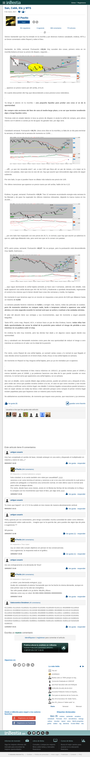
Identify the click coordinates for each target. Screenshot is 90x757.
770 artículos (71, 28)
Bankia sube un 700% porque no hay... (64, 678)
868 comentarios (56, 28)
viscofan (56, 721)
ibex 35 (54, 716)
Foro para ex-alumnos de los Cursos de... (65, 695)
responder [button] (81, 463)
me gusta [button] (10, 403)
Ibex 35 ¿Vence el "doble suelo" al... (63, 702)
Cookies (29, 754)
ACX (65, 719)
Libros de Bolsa (45, 740)
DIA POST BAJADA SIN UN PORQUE (64, 685)
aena (69, 721)
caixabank (51, 719)
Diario (53, 706)
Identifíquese (30, 638)
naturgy (81, 719)
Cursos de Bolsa (73, 740)
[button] (23, 22)
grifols (49, 723)
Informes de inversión (17, 740)
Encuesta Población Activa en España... (65, 692)
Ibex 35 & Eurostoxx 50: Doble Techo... (64, 699)
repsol (63, 721)
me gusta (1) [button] (69, 534)
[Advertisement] (42, 432)
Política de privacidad (42, 754)
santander (69, 716)
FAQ (80, 754)
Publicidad (64, 754)
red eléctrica (73, 719)
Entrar (73, 3)
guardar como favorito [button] (75, 403)
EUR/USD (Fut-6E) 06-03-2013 (62, 688)
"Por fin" (54, 671)
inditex (55, 723)
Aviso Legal (55, 754)
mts (82, 723)
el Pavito (22, 17)
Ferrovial (59, 719)
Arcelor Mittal (75, 723)
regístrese (41, 638)
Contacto (73, 754)
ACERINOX (56, 674)
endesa (62, 716)
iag (60, 723)
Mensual (79, 706)
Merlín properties (78, 721)
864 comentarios (27, 469)
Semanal (65, 706)
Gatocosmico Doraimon (19, 603)
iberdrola (66, 723)
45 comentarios (35, 603)
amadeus (78, 716)
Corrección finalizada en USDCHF (63, 681)
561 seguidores (25, 28)
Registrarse (82, 3)
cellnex (50, 721)
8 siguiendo (40, 28)
